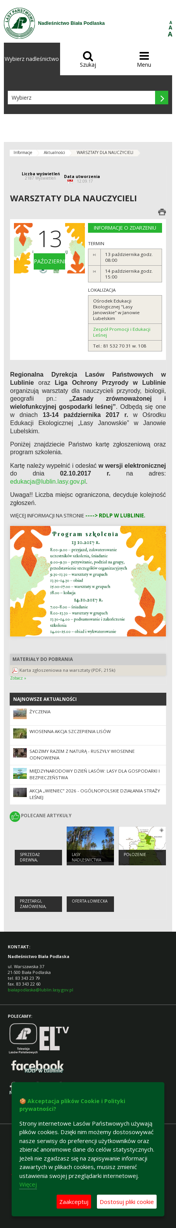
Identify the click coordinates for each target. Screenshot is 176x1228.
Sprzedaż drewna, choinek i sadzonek (30, 863)
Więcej (28, 1184)
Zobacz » (18, 678)
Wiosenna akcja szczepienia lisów (70, 731)
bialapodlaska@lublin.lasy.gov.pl (40, 990)
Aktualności (54, 152)
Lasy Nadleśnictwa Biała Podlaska (87, 860)
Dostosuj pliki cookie (127, 1202)
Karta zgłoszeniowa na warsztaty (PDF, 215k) (67, 670)
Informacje (23, 152)
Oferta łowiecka (89, 901)
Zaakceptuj (73, 1202)
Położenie (135, 854)
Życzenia (39, 711)
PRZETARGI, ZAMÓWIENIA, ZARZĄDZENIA (33, 906)
